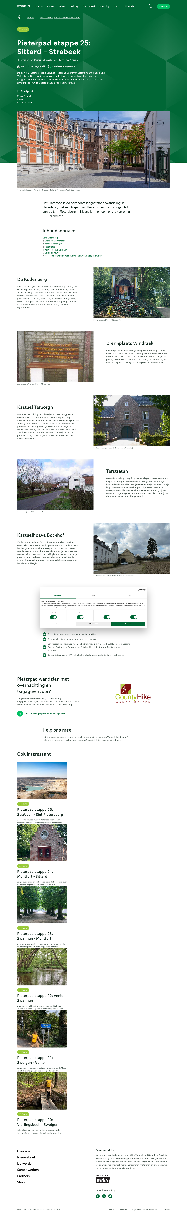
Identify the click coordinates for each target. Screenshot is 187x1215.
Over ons (23, 1151)
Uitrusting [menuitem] (104, 6)
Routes (30, 17)
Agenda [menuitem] (39, 6)
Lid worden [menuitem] (129, 6)
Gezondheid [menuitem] (89, 6)
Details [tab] (93, 595)
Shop (21, 1182)
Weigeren (58, 623)
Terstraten (50, 246)
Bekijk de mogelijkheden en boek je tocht (45, 713)
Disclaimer (123, 1209)
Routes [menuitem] (50, 6)
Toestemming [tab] (57, 595)
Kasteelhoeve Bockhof (56, 249)
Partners (23, 1176)
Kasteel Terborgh (53, 243)
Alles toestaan (128, 623)
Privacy (111, 1209)
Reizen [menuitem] (62, 6)
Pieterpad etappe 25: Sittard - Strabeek (60, 17)
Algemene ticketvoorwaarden (145, 1209)
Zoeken (162, 6)
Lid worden (25, 1163)
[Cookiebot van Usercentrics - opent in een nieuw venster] (135, 590)
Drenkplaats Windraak (56, 240)
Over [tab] (129, 595)
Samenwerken (28, 1170)
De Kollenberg (51, 237)
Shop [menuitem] (116, 6)
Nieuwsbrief (26, 1157)
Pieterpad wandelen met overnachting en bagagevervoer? (73, 255)
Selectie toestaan (93, 623)
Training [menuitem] (74, 6)
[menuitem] (23, 6)
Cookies (166, 1209)
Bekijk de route (52, 252)
